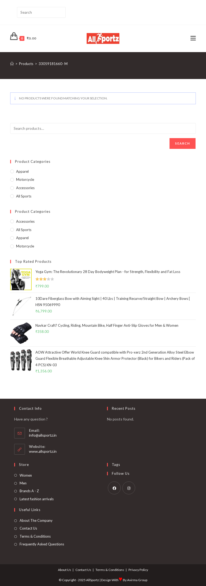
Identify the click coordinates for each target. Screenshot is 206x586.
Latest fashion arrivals (37, 499)
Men (23, 483)
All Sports (23, 196)
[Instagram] (128, 487)
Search (182, 143)
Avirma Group (137, 580)
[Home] (12, 64)
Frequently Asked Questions (42, 544)
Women (26, 475)
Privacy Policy (138, 570)
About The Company (36, 520)
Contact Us (28, 528)
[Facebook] (114, 487)
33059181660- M (53, 64)
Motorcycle (25, 179)
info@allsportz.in (43, 435)
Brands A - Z (29, 491)
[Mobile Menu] (193, 38)
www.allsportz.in (43, 451)
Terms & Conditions (35, 536)
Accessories (25, 188)
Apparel (22, 171)
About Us (64, 570)
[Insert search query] (41, 12)
